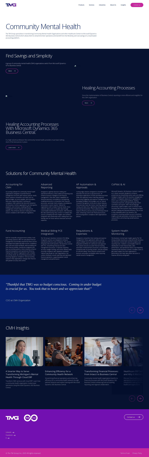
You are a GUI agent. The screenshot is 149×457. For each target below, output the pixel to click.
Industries (102, 5)
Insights (123, 5)
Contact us (137, 5)
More (11, 71)
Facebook (10, 435)
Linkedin (10, 432)
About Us (113, 5)
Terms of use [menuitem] (125, 453)
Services (91, 5)
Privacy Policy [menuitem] (137, 453)
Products (81, 5)
